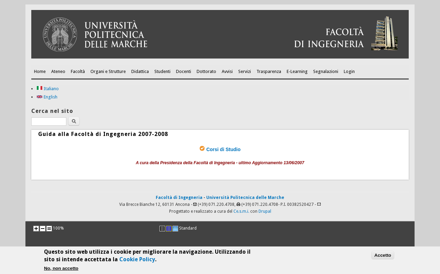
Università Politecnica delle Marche (245, 197)
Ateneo (58, 71)
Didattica (140, 71)
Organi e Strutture (108, 71)
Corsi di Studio (223, 149)
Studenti (162, 71)
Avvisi (227, 71)
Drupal (264, 211)
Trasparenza (268, 71)
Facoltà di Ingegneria (179, 197)
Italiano (47, 88)
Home (40, 71)
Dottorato (206, 71)
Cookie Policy (137, 261)
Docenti (183, 71)
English (46, 96)
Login (349, 71)
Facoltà (78, 71)
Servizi (244, 71)
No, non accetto (61, 270)
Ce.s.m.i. (241, 211)
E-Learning (297, 71)
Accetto (382, 257)
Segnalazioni (325, 71)
